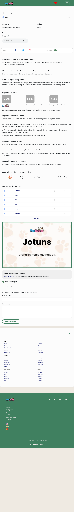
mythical (10, 287)
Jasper (16, 304)
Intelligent (7, 470)
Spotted (6, 487)
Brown (6, 485)
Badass (40, 458)
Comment (6, 412)
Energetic (7, 473)
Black (5, 483)
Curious (40, 470)
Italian (40, 487)
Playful (6, 468)
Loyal (39, 475)
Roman (40, 483)
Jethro (16, 308)
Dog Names (5, 9)
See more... (37, 327)
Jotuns (11, 9)
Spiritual (6, 454)
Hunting (40, 460)
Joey (15, 313)
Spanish (40, 485)
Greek (40, 481)
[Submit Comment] (11, 430)
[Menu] (67, 3)
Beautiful (7, 460)
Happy (40, 466)
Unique (40, 452)
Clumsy (40, 473)
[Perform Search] (70, 442)
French (40, 489)
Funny (6, 458)
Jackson (17, 299)
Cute (5, 452)
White (6, 481)
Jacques (17, 322)
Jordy (16, 317)
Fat (5, 489)
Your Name (6, 404)
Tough (40, 468)
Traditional (7, 456)
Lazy (5, 475)
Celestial (40, 454)
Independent (8, 466)
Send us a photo (9, 385)
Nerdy (40, 456)
